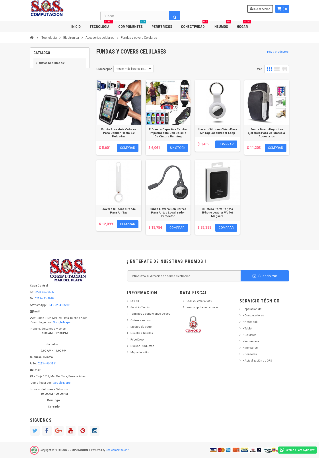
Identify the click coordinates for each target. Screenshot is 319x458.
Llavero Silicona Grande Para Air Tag (119, 210)
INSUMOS (222, 25)
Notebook (250, 321)
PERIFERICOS (162, 26)
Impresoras (251, 341)
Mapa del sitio (139, 352)
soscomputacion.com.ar (202, 307)
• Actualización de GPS (257, 360)
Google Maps (61, 322)
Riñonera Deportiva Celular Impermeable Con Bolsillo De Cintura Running (168, 133)
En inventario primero (53, 89)
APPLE (45, 106)
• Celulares (249, 335)
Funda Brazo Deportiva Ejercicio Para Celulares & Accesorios (266, 133)
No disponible (49, 83)
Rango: (38, 123)
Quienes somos (140, 320)
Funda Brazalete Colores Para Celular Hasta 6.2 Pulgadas (118, 133)
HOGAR (244, 25)
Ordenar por (104, 69)
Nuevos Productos (142, 346)
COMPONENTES (132, 25)
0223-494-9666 (44, 292)
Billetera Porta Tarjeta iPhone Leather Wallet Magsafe (217, 212)
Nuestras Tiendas (141, 333)
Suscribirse (265, 276)
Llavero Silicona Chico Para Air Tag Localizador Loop (217, 131)
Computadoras (253, 315)
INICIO (76, 26)
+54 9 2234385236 (58, 305)
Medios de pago (141, 326)
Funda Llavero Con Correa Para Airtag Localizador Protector (168, 212)
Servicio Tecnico (140, 307)
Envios (134, 300)
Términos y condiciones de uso (150, 313)
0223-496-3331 (47, 363)
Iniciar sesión (260, 9)
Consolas (250, 354)
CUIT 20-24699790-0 (199, 300)
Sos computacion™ (117, 450)
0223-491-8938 (44, 298)
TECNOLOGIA (101, 25)
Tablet (247, 328)
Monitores (250, 347)
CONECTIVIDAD (194, 25)
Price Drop (137, 339)
